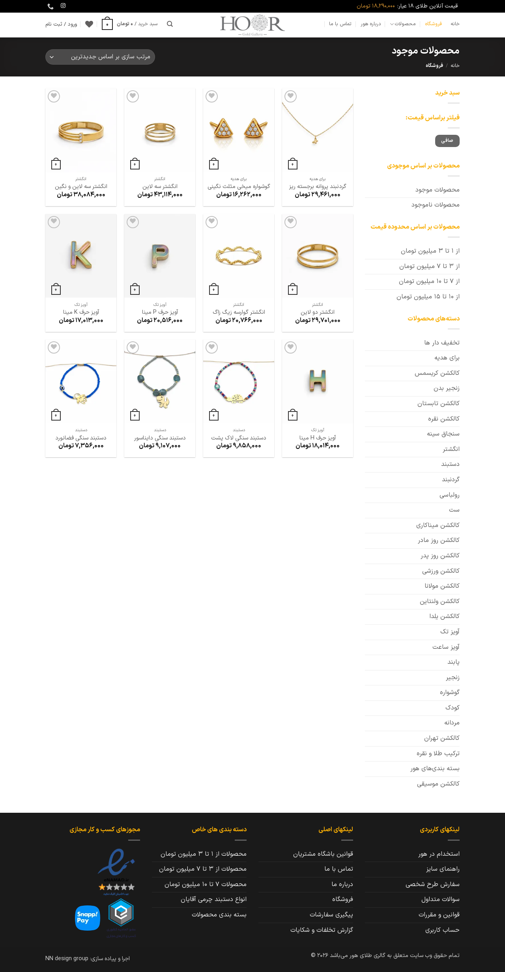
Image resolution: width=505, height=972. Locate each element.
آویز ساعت (446, 647)
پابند (453, 662)
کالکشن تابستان (438, 403)
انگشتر (451, 449)
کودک (452, 708)
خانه (455, 24)
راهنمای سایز (443, 869)
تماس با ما (340, 24)
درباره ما (342, 884)
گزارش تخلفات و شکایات (321, 930)
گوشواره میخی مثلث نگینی (239, 187)
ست (454, 510)
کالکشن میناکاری (438, 525)
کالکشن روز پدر (440, 555)
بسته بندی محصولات (219, 915)
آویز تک (450, 632)
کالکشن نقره (444, 419)
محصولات (403, 24)
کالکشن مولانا (442, 586)
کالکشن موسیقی (438, 784)
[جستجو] (170, 24)
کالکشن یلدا (444, 616)
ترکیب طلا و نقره (438, 753)
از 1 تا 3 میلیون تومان (430, 251)
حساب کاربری (442, 930)
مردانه (452, 723)
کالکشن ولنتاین (440, 601)
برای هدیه (447, 358)
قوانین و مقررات (439, 915)
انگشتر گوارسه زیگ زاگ (239, 313)
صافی (447, 140)
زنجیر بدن (447, 388)
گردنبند (451, 479)
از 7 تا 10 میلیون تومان (429, 281)
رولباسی (450, 495)
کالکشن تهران (442, 738)
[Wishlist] (89, 24)
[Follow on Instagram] (63, 6)
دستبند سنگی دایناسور (160, 438)
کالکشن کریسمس (437, 373)
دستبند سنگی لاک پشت (238, 438)
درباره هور (371, 24)
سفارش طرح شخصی (433, 884)
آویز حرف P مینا (160, 313)
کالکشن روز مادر (439, 540)
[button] (130, 24)
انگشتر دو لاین (318, 313)
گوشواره (450, 692)
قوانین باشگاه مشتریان (323, 854)
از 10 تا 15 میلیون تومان (428, 297)
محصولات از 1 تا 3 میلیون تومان (204, 854)
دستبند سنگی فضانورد (81, 438)
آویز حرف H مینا (317, 438)
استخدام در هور (439, 854)
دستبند (450, 464)
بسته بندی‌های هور (435, 768)
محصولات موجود (437, 190)
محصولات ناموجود (435, 205)
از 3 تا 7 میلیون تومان (429, 266)
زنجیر (453, 677)
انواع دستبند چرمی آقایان (214, 899)
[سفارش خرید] (100, 57)
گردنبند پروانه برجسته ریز (317, 187)
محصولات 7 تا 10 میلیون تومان (206, 884)
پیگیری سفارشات (331, 915)
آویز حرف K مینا (81, 313)
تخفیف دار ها (442, 343)
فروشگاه (433, 24)
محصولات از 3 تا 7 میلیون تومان (203, 869)
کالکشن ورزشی (441, 571)
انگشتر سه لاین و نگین (81, 187)
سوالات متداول (440, 899)
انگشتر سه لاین (160, 187)
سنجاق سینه (443, 434)
